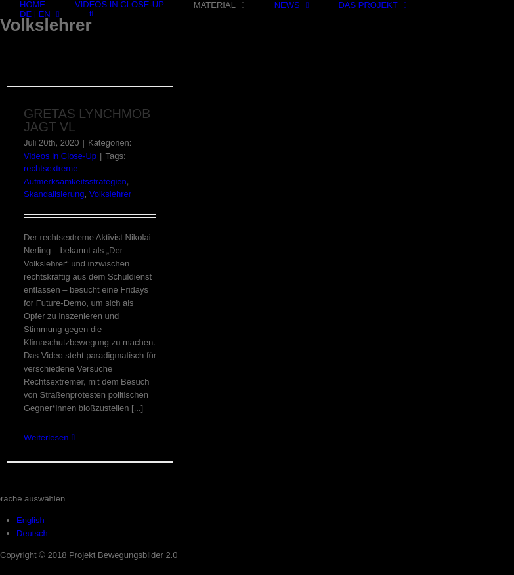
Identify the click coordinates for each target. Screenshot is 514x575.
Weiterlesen (46, 437)
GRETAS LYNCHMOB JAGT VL (87, 120)
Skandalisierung (54, 194)
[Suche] (91, 13)
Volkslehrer (110, 194)
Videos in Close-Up (60, 156)
